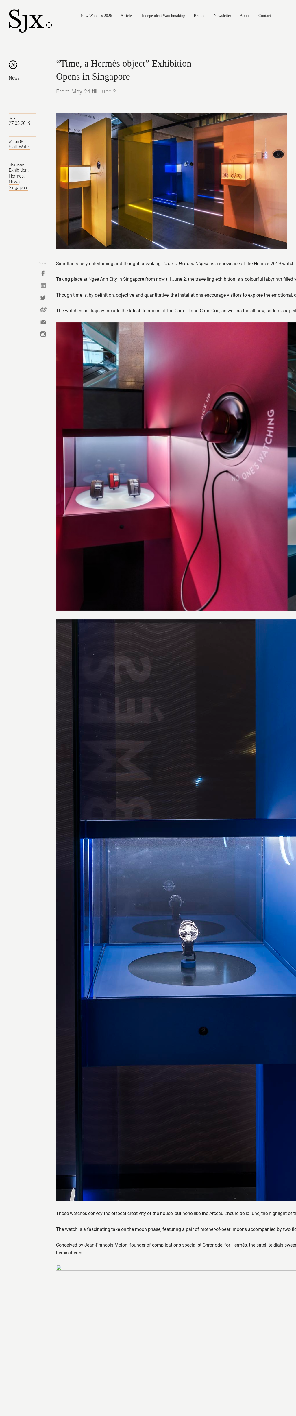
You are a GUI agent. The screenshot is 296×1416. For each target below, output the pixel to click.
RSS (284, 1398)
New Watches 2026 (96, 16)
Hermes (16, 176)
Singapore (18, 187)
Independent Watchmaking (163, 16)
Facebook (43, 273)
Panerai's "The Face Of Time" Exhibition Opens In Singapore (218, 1222)
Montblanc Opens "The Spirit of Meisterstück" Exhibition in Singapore (75, 1222)
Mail (43, 321)
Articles (127, 16)
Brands (199, 16)
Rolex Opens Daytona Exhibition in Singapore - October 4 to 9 (265, 1222)
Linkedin (43, 285)
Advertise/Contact (132, 1398)
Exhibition (18, 170)
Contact (264, 16)
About (245, 16)
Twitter (43, 297)
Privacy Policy (103, 1398)
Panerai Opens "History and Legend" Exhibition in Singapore (123, 1180)
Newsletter (222, 16)
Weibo (43, 309)
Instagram (43, 334)
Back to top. (69, 1087)
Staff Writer (19, 146)
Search (284, 16)
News (14, 77)
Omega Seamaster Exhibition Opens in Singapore (25, 1222)
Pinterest (275, 1398)
